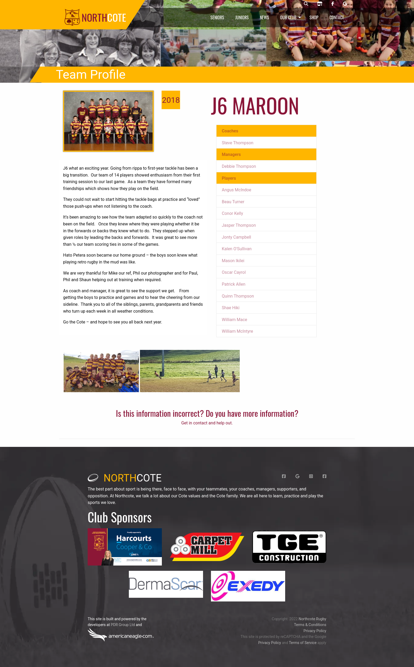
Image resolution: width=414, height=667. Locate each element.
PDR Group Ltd (123, 625)
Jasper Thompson (239, 225)
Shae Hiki (230, 307)
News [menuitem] (264, 17)
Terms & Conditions (310, 625)
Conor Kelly (232, 213)
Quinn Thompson (238, 296)
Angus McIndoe (236, 189)
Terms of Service (303, 643)
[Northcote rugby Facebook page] (332, 4)
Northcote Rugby (312, 619)
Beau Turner (233, 201)
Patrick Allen (233, 284)
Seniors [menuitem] (217, 17)
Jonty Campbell (236, 237)
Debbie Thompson (239, 166)
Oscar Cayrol (234, 272)
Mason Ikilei (233, 260)
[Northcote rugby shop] (320, 4)
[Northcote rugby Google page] (345, 4)
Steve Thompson (237, 142)
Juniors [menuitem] (242, 17)
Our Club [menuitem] (288, 17)
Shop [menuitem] (313, 17)
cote (125, 478)
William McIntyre (237, 331)
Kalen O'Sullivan (237, 248)
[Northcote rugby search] (306, 4)
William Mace (234, 319)
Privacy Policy (314, 631)
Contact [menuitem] (337, 17)
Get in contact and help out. (207, 422)
